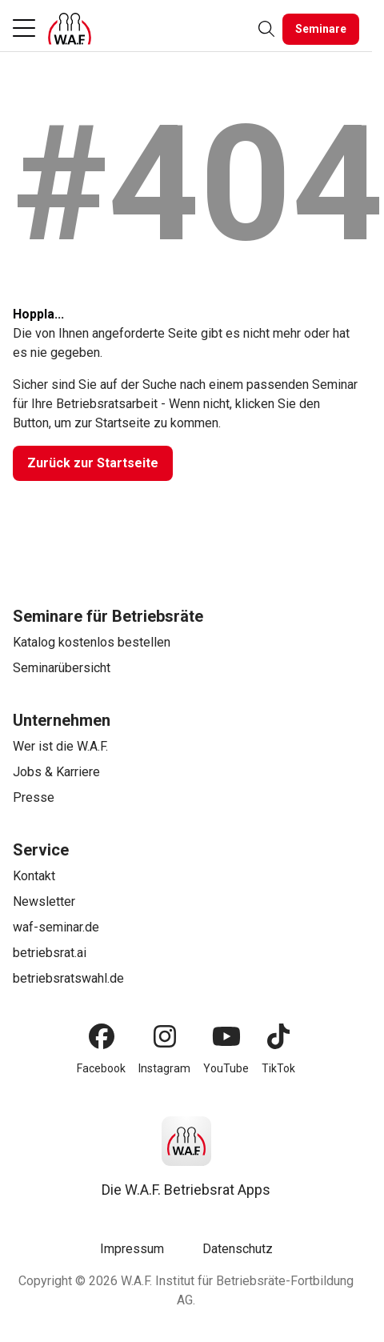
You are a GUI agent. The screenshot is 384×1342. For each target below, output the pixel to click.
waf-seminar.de (56, 927)
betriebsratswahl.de (68, 978)
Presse (33, 797)
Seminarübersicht (61, 667)
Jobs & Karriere (56, 771)
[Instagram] (165, 1036)
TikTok (278, 1068)
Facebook (101, 1068)
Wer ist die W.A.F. (60, 746)
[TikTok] (278, 1036)
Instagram (164, 1068)
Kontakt (34, 875)
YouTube (226, 1068)
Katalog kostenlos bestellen (91, 642)
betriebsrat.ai (49, 952)
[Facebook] (102, 1036)
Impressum (132, 1248)
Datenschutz (237, 1248)
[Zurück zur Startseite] (93, 463)
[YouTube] (226, 1036)
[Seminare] (320, 29)
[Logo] (69, 29)
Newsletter (44, 901)
